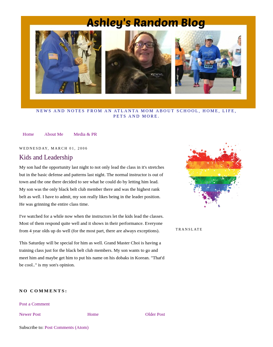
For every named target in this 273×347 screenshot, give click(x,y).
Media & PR (85, 134)
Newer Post (30, 314)
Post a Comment (34, 304)
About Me (53, 134)
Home (28, 134)
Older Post (155, 314)
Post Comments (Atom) (67, 327)
